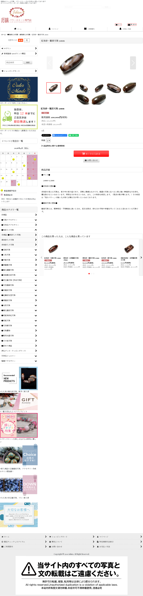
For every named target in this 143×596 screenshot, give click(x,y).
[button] (50, 84)
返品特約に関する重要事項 (52, 186)
